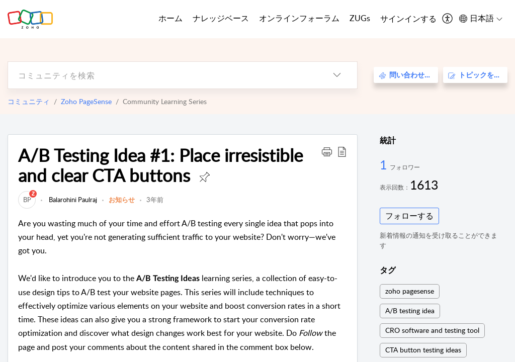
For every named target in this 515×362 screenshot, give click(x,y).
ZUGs (360, 18)
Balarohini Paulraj (72, 199)
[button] (327, 151)
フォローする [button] (409, 215)
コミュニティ (29, 101)
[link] (27, 199)
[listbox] (337, 75)
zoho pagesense (409, 291)
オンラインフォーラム (299, 18)
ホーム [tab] (170, 18)
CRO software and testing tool (432, 330)
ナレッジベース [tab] (221, 18)
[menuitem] (408, 19)
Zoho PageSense (86, 101)
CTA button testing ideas (423, 349)
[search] (162, 75)
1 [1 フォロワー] (385, 164)
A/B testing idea (410, 310)
